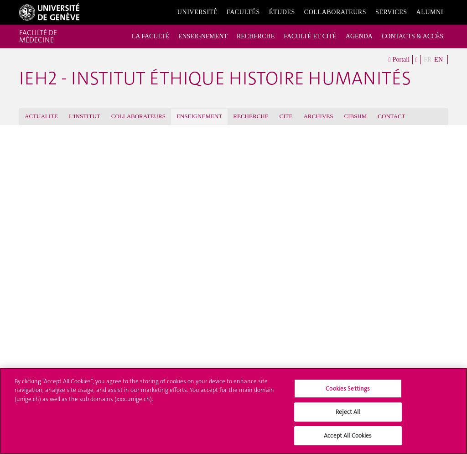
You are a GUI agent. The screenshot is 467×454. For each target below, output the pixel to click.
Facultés (243, 12)
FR (427, 59)
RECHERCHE (256, 36)
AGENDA (359, 36)
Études (282, 12)
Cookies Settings (348, 392)
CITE (286, 116)
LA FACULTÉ (150, 36)
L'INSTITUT (84, 116)
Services (391, 12)
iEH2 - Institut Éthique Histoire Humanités (215, 78)
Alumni (429, 12)
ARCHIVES (318, 116)
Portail (399, 60)
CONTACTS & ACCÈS (412, 36)
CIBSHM (355, 116)
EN (438, 59)
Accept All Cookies (348, 440)
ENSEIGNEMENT (203, 36)
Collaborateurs (335, 12)
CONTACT (391, 116)
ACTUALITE (41, 116)
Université (197, 12)
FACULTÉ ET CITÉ (310, 36)
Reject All (348, 416)
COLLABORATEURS (138, 116)
